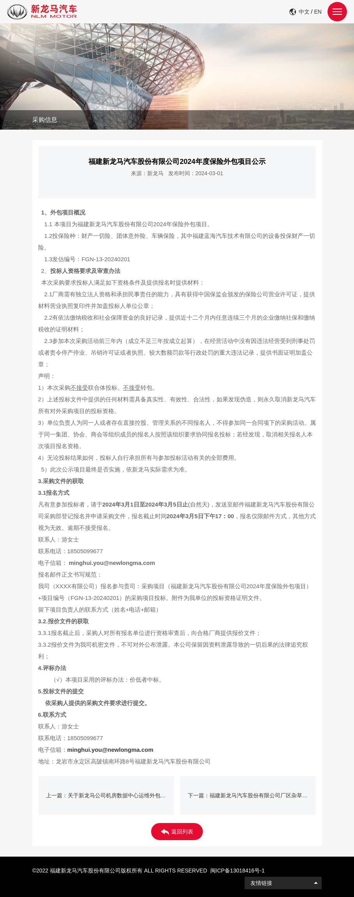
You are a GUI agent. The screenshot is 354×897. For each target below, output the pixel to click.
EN (317, 12)
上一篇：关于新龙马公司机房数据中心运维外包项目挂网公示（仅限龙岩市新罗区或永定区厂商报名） (110, 795)
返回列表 (177, 831)
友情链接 (261, 883)
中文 (304, 12)
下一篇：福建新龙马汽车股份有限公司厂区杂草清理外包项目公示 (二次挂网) (252, 795)
